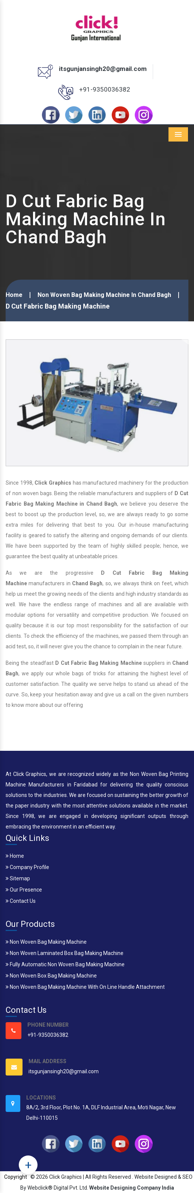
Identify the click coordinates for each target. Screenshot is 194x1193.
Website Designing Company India (131, 1188)
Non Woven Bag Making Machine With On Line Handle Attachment (85, 987)
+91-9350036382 (104, 89)
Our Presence (24, 890)
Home (14, 294)
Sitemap (18, 878)
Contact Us (21, 901)
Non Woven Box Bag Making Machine (51, 976)
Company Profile (27, 867)
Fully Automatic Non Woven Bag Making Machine (65, 964)
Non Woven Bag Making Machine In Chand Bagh (104, 294)
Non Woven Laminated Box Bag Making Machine (64, 953)
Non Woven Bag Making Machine (46, 942)
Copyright (15, 1177)
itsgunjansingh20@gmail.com (103, 68)
